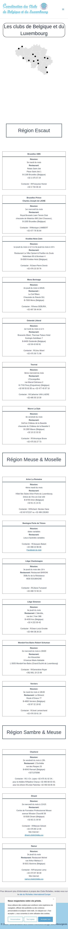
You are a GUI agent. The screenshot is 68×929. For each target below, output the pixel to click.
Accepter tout (45, 919)
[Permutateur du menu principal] (63, 9)
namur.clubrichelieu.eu (34, 879)
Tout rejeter (30, 919)
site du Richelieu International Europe (35, 894)
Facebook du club (34, 550)
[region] (30, 910)
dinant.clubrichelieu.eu (34, 835)
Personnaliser (15, 919)
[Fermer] (53, 899)
